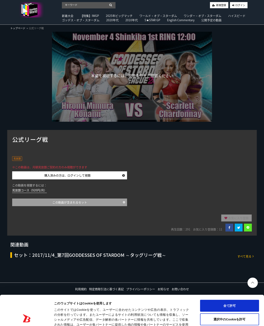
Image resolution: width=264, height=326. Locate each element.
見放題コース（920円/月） (29, 190)
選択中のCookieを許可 (229, 291)
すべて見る (245, 256)
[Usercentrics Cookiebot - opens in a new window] (27, 318)
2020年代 (112, 20)
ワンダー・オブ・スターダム (202, 16)
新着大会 (67, 16)
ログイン (240, 5)
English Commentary (180, 20)
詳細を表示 (199, 318)
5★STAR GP (152, 20)
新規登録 (221, 5)
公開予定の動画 (211, 20)
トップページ (17, 28)
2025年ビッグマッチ (119, 16)
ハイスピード (236, 16)
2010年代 (131, 20)
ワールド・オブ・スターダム (158, 16)
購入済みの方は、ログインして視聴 (84, 175)
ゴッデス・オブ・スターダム (80, 20)
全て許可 (229, 277)
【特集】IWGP (89, 16)
